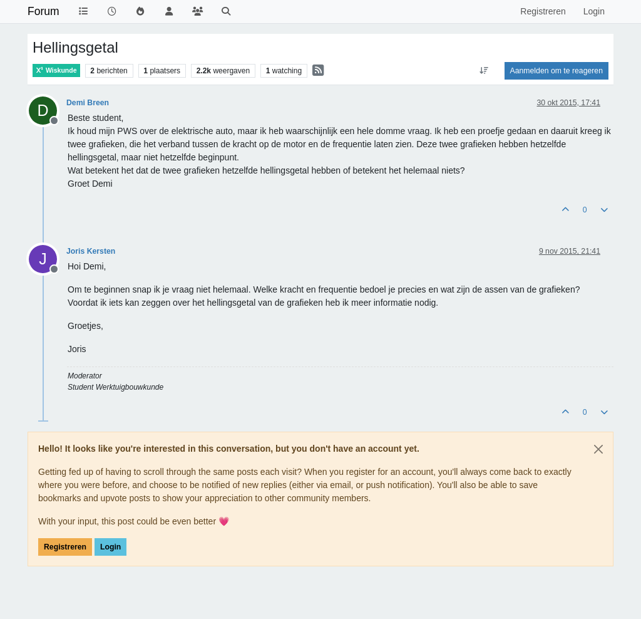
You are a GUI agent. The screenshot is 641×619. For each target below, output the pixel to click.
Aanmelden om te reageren (556, 70)
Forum (43, 11)
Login (110, 547)
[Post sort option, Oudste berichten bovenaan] (483, 71)
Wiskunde (56, 70)
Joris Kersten (90, 251)
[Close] (598, 449)
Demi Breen (87, 102)
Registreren (65, 547)
